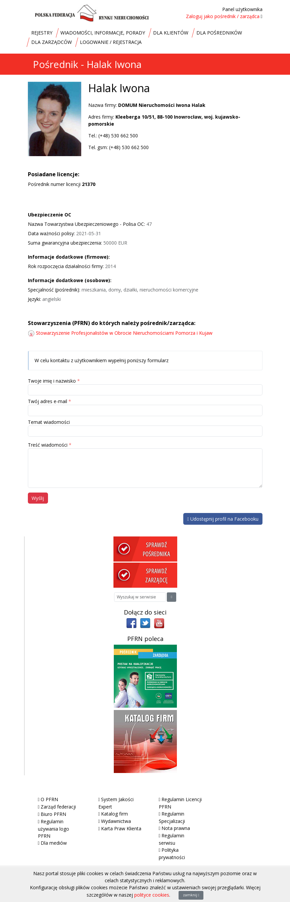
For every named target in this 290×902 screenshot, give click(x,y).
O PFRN (49, 799)
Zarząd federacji (58, 806)
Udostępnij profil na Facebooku (222, 519)
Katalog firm (114, 814)
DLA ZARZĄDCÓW (51, 42)
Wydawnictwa (116, 821)
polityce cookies (151, 895)
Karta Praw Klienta (121, 828)
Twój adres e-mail (47, 401)
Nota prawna (175, 828)
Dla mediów (54, 843)
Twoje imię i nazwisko (52, 381)
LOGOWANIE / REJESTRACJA (111, 42)
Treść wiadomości (47, 445)
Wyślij (38, 498)
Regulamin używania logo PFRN (53, 828)
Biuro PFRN (53, 814)
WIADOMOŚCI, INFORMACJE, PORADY (102, 32)
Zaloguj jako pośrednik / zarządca (222, 16)
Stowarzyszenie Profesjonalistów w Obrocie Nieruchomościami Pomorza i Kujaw (124, 333)
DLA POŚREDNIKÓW (219, 32)
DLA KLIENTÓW (170, 32)
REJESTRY (41, 32)
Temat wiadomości (49, 422)
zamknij (191, 895)
